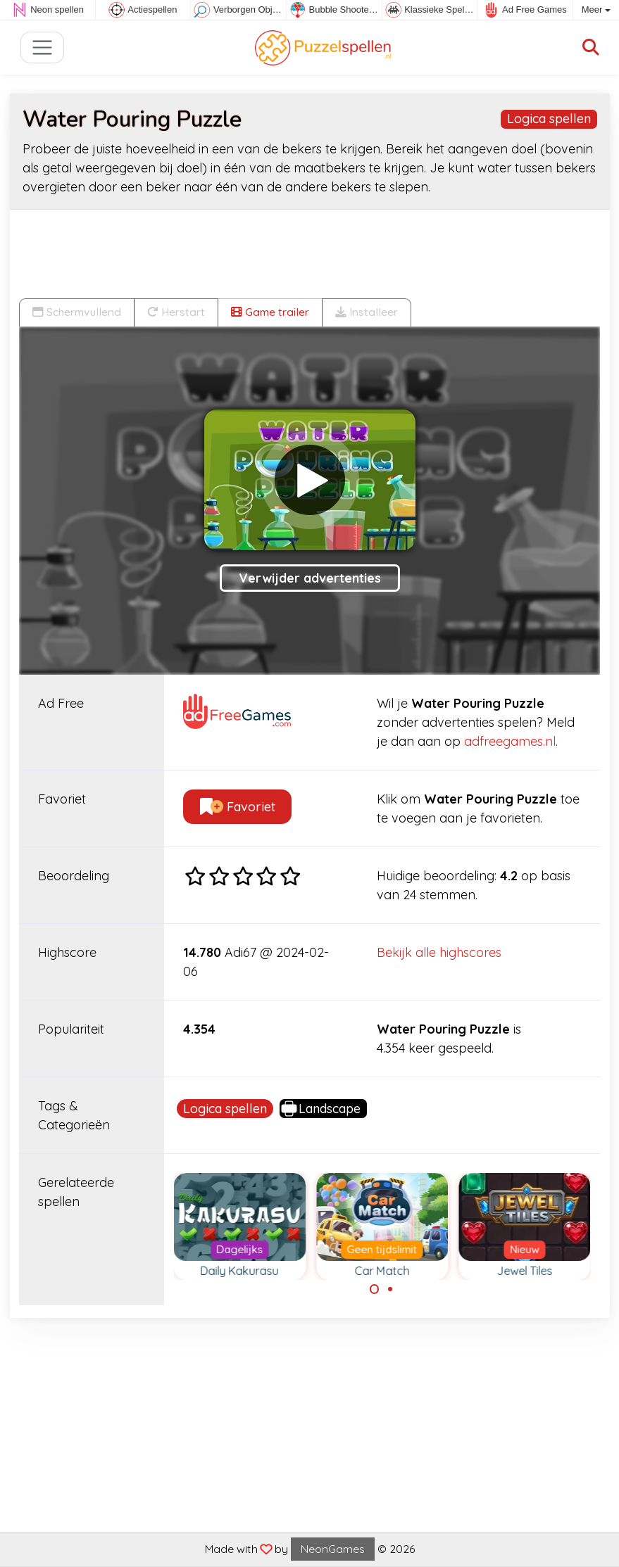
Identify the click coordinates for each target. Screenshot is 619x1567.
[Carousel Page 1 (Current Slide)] (375, 1289)
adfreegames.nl (510, 741)
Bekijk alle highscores (439, 952)
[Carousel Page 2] (390, 1289)
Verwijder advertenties (310, 578)
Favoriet (237, 807)
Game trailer (270, 312)
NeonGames (333, 1549)
